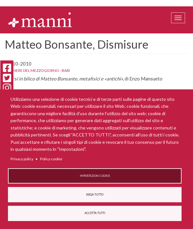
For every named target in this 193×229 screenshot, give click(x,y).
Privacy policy (21, 158)
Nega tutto (94, 194)
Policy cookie (51, 158)
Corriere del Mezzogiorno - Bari (37, 70)
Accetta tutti (95, 213)
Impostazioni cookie (95, 175)
